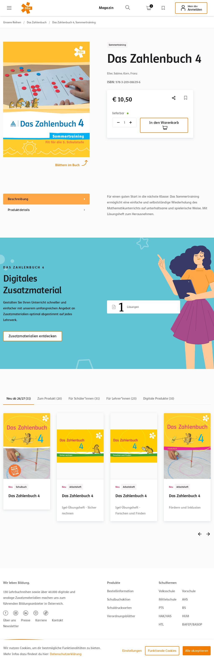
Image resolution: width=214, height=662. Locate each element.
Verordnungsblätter (121, 616)
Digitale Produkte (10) (158, 398)
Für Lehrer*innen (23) (121, 398)
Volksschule (167, 591)
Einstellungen (132, 651)
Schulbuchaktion (118, 599)
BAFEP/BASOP (192, 624)
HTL (161, 624)
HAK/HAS (165, 616)
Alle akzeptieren (196, 651)
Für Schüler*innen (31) (84, 398)
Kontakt (57, 620)
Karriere (41, 620)
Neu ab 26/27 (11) (18, 398)
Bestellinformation (120, 591)
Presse (25, 620)
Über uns (9, 620)
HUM (185, 616)
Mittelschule (167, 599)
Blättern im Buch (67, 164)
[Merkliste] (185, 97)
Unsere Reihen (12, 22)
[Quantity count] (124, 122)
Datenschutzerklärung (66, 654)
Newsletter (11, 626)
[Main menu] (9, 7)
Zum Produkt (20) (49, 398)
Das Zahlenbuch (37, 22)
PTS (161, 608)
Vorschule (189, 591)
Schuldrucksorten (119, 608)
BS (184, 608)
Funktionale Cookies (162, 651)
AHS (185, 599)
